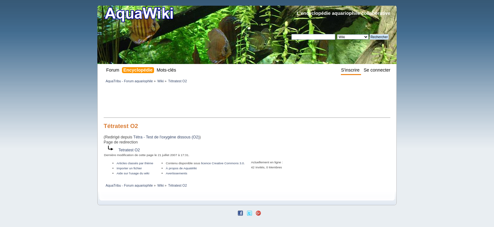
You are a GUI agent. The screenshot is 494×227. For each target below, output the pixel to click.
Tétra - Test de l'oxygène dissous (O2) (166, 137)
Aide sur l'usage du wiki (133, 173)
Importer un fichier (129, 168)
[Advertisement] (218, 101)
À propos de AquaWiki (181, 168)
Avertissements (176, 173)
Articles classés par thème (135, 163)
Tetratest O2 (129, 150)
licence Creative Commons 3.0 (222, 163)
